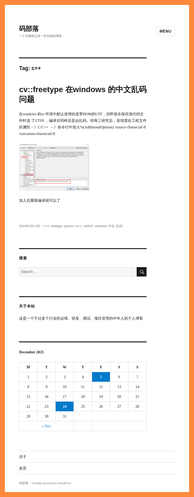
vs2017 (88, 226)
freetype (56, 226)
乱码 (119, 226)
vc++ (78, 226)
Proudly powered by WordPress (51, 483)
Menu (165, 31)
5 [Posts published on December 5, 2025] (101, 377)
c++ (47, 226)
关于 (23, 457)
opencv (69, 226)
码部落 (29, 28)
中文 (112, 226)
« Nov (46, 426)
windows (101, 226)
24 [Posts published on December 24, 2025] (64, 406)
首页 (23, 468)
